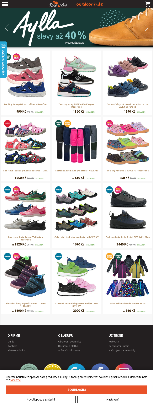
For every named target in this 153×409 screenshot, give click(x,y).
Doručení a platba (68, 346)
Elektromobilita (16, 350)
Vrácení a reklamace (69, 350)
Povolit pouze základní (41, 399)
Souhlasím (76, 389)
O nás (11, 341)
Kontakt (12, 346)
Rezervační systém (119, 346)
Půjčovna (114, 341)
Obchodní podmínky (69, 341)
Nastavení (112, 399)
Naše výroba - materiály (122, 350)
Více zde (15, 380)
